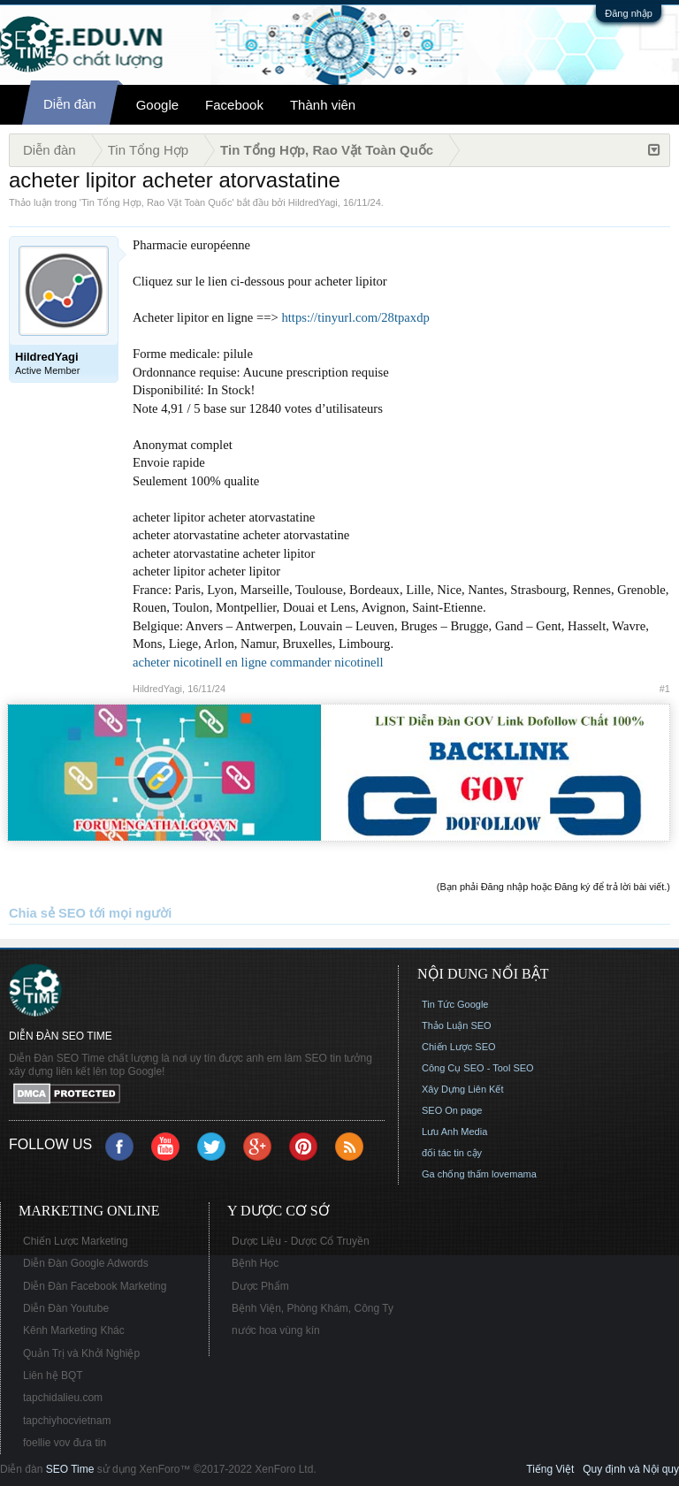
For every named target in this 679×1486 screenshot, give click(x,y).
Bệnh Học (255, 1263)
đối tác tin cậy (452, 1152)
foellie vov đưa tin (64, 1442)
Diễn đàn (69, 103)
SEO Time (70, 1469)
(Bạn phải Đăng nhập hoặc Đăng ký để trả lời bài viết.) (553, 886)
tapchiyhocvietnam (67, 1420)
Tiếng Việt (550, 1469)
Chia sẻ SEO (47, 913)
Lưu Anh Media (454, 1131)
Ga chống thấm (455, 1174)
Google (157, 104)
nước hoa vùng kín (276, 1330)
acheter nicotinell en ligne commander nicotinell (258, 662)
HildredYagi (313, 202)
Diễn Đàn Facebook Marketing (94, 1286)
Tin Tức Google (455, 1004)
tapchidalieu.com (63, 1397)
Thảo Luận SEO (457, 1025)
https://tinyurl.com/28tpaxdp (355, 317)
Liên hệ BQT (53, 1375)
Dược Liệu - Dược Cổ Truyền (301, 1241)
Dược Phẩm (260, 1286)
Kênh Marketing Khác (74, 1330)
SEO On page (452, 1110)
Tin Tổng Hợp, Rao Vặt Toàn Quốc (156, 202)
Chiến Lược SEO (459, 1046)
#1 (665, 688)
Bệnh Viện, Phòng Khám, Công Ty (312, 1308)
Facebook (234, 104)
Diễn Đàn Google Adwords (86, 1263)
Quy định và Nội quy (631, 1469)
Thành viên (322, 104)
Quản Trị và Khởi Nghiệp (81, 1353)
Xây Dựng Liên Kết (463, 1089)
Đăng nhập (628, 13)
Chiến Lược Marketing (75, 1241)
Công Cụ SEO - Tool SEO (478, 1068)
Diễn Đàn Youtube (66, 1308)
